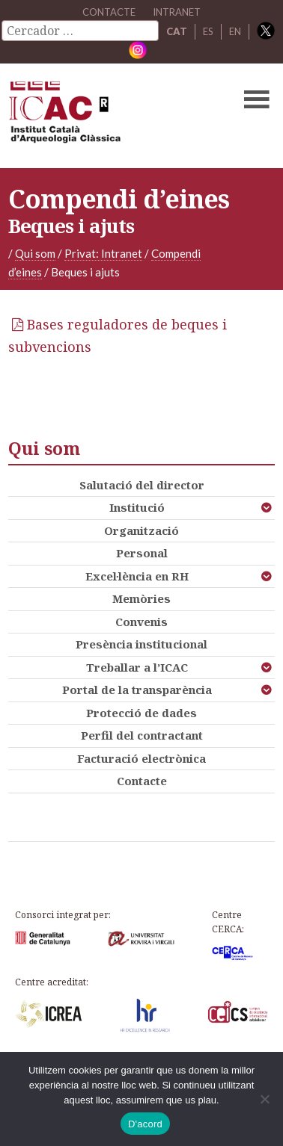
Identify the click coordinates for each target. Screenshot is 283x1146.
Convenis (141, 621)
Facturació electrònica (141, 758)
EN (235, 31)
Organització (141, 530)
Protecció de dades (141, 712)
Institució (137, 507)
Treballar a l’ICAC (137, 667)
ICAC (113, 115)
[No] (264, 1098)
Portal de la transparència (137, 689)
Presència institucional (141, 644)
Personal (142, 552)
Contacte (142, 780)
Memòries (141, 598)
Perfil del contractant (142, 735)
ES (208, 31)
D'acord (145, 1124)
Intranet (177, 12)
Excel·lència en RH (137, 576)
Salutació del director (141, 484)
